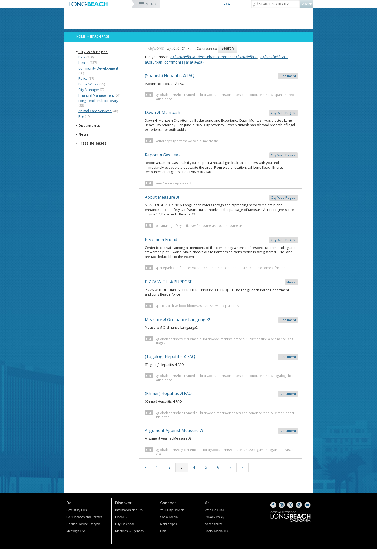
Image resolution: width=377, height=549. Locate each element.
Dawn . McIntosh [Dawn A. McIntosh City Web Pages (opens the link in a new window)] (221, 112)
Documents (89, 125)
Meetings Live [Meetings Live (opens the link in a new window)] (76, 531)
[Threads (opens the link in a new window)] (299, 505)
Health (83, 62)
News (83, 134)
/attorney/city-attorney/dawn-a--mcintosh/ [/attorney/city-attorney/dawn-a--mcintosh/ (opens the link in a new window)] (187, 141)
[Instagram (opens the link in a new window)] (282, 505)
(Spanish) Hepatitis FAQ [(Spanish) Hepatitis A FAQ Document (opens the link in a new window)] (221, 76)
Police (83, 78)
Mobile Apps (168, 524)
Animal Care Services (95, 110)
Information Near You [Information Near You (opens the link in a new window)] (130, 510)
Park (82, 57)
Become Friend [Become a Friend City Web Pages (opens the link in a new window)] (221, 240)
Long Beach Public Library (98, 100)
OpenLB (121, 517)
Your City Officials (172, 510)
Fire (81, 116)
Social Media (169, 517)
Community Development (98, 68)
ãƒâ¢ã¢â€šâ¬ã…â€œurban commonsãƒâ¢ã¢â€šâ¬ (213, 56)
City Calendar (124, 524)
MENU (150, 3)
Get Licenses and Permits (84, 517)
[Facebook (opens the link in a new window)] (273, 505)
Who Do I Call (214, 510)
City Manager (88, 89)
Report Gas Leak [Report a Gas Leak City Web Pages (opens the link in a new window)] (221, 155)
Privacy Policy (214, 517)
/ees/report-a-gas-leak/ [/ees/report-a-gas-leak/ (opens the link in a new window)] (173, 183)
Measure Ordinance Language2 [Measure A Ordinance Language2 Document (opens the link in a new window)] (221, 320)
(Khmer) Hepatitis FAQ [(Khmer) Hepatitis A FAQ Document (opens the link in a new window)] (221, 393)
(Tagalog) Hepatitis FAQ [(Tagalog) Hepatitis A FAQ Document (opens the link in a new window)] (221, 357)
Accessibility (213, 524)
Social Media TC (216, 531)
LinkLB (165, 531)
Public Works (88, 84)
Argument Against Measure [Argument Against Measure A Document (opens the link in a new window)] (221, 431)
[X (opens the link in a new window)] (290, 505)
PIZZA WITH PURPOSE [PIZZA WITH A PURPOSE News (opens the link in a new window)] (221, 282)
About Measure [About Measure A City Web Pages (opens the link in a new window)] (221, 197)
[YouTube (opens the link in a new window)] (307, 505)
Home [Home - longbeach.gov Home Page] (80, 36)
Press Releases (92, 143)
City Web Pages (93, 52)
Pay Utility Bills (76, 510)
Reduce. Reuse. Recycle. (83, 524)
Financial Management (96, 95)
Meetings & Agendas (129, 531)
